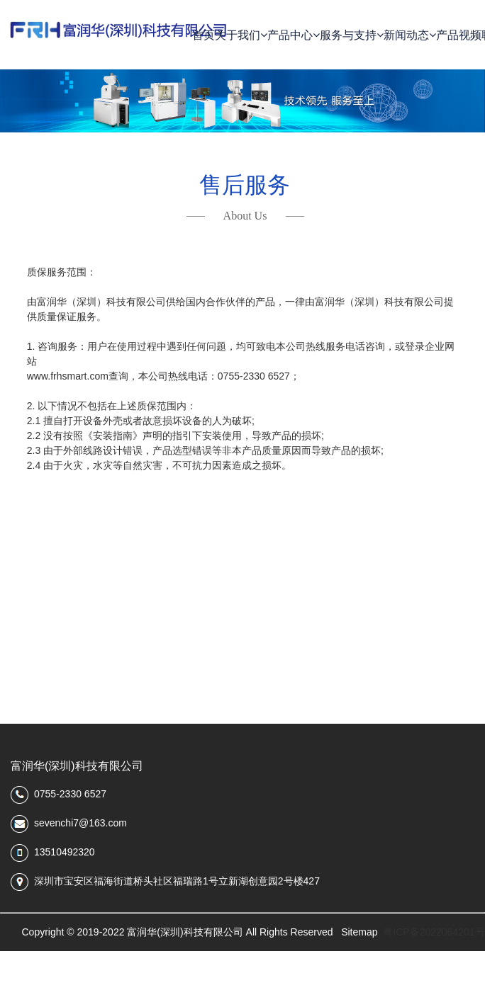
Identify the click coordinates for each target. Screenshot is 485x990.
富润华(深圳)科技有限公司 (77, 766)
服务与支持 (352, 35)
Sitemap (359, 932)
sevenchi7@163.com (80, 823)
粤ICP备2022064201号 (433, 932)
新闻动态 (410, 35)
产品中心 (293, 35)
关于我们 (241, 35)
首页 (203, 35)
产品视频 (458, 35)
